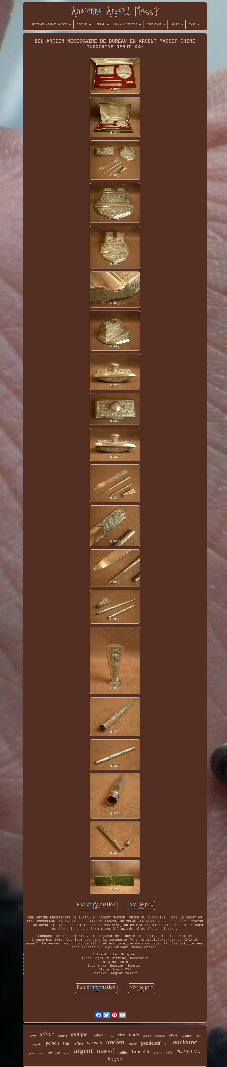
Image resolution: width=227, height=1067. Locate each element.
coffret (78, 1044)
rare (169, 1052)
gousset (32, 1054)
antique (79, 1034)
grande (147, 1035)
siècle (67, 1053)
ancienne (185, 1042)
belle (66, 1044)
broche (133, 1044)
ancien (115, 1042)
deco (166, 1044)
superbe (37, 1044)
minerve (189, 1051)
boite (134, 1034)
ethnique (53, 1053)
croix (41, 1053)
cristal (198, 1035)
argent (83, 1051)
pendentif (151, 1043)
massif (105, 1051)
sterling (62, 1035)
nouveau (98, 1035)
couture (186, 1035)
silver (47, 1033)
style (173, 1035)
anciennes (160, 1035)
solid (112, 1036)
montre (158, 1053)
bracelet (141, 1051)
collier (123, 1052)
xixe (121, 1034)
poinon (52, 1043)
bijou (32, 1035)
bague (115, 1059)
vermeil (94, 1043)
